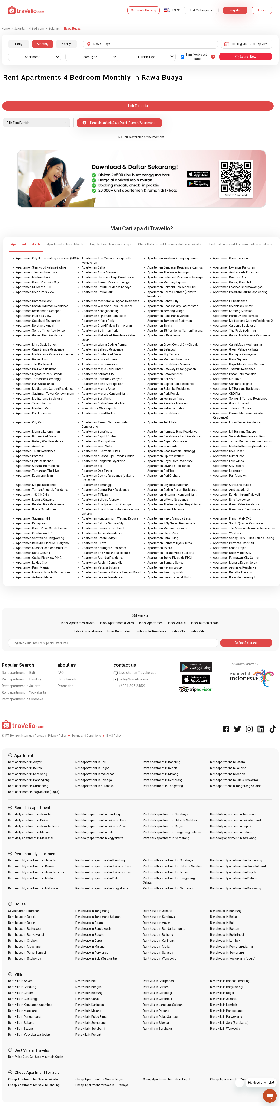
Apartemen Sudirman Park (100, 330)
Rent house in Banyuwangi (26, 934)
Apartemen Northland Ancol (35, 325)
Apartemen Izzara (159, 548)
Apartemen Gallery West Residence (39, 441)
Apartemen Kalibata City (98, 374)
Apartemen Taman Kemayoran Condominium (243, 441)
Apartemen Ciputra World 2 (165, 456)
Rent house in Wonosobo (159, 958)
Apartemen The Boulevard (34, 364)
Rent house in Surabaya (159, 916)
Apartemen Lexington (227, 470)
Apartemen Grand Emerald (231, 403)
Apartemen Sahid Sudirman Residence (42, 306)
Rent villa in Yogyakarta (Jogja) (29, 1034)
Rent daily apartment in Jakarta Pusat (101, 826)
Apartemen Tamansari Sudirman (169, 320)
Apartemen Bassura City (229, 277)
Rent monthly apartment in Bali (96, 878)
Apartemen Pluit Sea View (33, 316)
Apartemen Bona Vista (97, 431)
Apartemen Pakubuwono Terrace (235, 316)
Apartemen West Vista (97, 446)
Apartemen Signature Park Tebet (104, 316)
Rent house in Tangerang (92, 911)
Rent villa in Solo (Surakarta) (229, 1022)
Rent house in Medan (157, 946)
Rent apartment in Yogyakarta (24, 692)
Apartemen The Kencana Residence (106, 552)
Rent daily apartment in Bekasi (28, 820)
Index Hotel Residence (151, 631)
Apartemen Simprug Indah (165, 572)
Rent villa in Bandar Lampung (229, 981)
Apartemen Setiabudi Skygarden (38, 320)
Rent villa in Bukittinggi (23, 999)
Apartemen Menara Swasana (167, 528)
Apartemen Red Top (161, 470)
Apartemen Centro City (162, 301)
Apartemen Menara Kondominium (105, 393)
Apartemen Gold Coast (228, 451)
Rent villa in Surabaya (157, 1028)
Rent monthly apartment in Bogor (165, 872)
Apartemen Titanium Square (232, 408)
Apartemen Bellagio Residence (102, 349)
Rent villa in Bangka (88, 987)
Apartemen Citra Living (162, 538)
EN (174, 10)
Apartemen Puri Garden (163, 446)
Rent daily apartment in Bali (93, 832)
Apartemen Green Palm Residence (236, 504)
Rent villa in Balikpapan (158, 981)
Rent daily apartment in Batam (230, 832)
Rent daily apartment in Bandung (97, 814)
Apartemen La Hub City (31, 562)
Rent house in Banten (224, 928)
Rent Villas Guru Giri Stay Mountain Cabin (35, 1056)
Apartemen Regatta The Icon (232, 572)
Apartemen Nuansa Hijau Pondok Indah (108, 456)
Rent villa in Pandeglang (226, 1010)
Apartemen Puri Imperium (33, 413)
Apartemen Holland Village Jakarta (170, 552)
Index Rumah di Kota (205, 623)
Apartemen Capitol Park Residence (170, 384)
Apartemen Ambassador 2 (231, 489)
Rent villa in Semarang (90, 1022)
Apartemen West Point (228, 533)
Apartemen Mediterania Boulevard (39, 398)
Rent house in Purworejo (91, 952)
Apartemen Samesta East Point (103, 528)
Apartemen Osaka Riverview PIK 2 (39, 557)
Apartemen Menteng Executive (168, 359)
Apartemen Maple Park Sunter (102, 369)
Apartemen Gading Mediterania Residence (241, 335)
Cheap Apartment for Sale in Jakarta (33, 1079)
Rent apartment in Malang (160, 774)
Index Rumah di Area (88, 631)
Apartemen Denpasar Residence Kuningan (175, 267)
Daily (18, 44)
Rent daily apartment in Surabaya (165, 814)
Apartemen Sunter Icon (228, 456)
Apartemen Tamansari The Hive (37, 470)
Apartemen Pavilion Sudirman (36, 369)
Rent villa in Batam (20, 993)
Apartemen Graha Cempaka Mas (104, 403)
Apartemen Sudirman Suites (101, 451)
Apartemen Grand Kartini (98, 413)
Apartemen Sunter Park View (101, 354)
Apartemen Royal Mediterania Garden (238, 364)
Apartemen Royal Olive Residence (170, 461)
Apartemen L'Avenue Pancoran (234, 267)
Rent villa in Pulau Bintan (91, 1016)
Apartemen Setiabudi (161, 349)
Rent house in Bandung (225, 911)
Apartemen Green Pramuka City (37, 282)
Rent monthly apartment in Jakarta (32, 860)
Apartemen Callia (93, 267)
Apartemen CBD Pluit (227, 393)
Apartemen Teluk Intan (162, 422)
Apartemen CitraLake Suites (232, 485)
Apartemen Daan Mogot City (232, 552)
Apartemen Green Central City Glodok (172, 344)
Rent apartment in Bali (18, 673)
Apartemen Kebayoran (31, 523)
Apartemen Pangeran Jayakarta (103, 461)
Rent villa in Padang (156, 1010)
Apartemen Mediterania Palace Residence (44, 354)
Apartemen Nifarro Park (98, 320)
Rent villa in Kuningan (89, 1004)
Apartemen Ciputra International (38, 466)
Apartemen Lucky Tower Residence (237, 422)
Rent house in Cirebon (23, 940)
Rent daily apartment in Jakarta (29, 814)
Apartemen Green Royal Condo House (41, 528)
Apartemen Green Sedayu (99, 538)
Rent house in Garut (88, 940)
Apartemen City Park (30, 422)
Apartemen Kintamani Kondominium (172, 494)
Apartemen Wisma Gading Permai (104, 344)
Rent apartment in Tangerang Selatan (235, 786)
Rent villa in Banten (156, 987)
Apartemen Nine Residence (231, 499)
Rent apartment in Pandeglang (29, 780)
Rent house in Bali (222, 922)
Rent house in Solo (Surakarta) (96, 958)
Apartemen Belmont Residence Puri (171, 287)
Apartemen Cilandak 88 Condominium (41, 548)
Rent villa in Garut (87, 999)
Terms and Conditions (86, 735)
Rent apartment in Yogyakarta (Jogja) (33, 792)
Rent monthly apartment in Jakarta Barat (238, 866)
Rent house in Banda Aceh (93, 928)
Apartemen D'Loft (94, 543)
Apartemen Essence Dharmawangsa (238, 287)
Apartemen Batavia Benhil (165, 374)
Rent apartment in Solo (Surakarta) (234, 780)
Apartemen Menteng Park (33, 408)
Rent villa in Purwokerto (226, 1016)
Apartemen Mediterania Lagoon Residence (110, 301)
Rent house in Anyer (156, 922)
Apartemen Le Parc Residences (103, 577)
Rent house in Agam (89, 922)
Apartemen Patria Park (97, 292)
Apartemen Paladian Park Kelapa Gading (240, 292)
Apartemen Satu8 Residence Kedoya (106, 287)
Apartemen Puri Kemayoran (100, 364)
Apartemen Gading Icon (32, 359)
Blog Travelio (67, 679)
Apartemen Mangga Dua (98, 441)
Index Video (198, 631)
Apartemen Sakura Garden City (102, 523)
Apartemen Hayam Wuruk (164, 567)
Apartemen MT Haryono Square (234, 431)
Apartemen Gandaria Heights (232, 384)
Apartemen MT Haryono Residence (236, 388)
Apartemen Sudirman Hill (33, 518)
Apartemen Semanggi (97, 485)
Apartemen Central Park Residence (105, 489)
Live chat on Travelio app (135, 673)
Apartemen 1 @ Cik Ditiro (33, 494)
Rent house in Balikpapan (25, 928)
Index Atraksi (177, 623)
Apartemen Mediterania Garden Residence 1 (46, 388)
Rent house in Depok (22, 916)
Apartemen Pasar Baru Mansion (234, 374)
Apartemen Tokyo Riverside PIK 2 (169, 557)
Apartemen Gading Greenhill (232, 282)
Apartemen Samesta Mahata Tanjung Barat (111, 572)
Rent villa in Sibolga (156, 1022)
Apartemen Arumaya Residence (234, 567)
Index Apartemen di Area (117, 623)
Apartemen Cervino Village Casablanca (108, 277)
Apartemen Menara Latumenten (38, 431)
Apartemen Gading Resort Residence (172, 489)
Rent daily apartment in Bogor (163, 826)
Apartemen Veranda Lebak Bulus (169, 577)
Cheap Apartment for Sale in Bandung (34, 1085)
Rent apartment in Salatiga (93, 780)
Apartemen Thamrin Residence (234, 369)
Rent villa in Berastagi (157, 993)
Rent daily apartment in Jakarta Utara (100, 820)
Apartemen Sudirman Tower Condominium (45, 393)
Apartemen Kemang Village (165, 311)
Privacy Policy (57, 735)
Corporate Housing (143, 10)
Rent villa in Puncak (88, 1034)
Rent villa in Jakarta (223, 999)
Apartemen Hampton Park (34, 301)
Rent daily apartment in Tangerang (233, 814)
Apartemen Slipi (92, 466)
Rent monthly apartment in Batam (233, 878)
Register (235, 10)
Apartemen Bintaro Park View (36, 436)
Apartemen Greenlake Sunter (233, 306)
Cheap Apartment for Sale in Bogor (99, 1079)
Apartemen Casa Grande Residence (40, 349)
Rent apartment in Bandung (22, 679)
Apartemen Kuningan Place (165, 398)
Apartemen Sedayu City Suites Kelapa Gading (243, 538)
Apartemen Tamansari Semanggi (38, 379)
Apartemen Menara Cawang (35, 499)
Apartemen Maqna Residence (36, 485)
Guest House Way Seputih (99, 408)
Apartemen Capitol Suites (99, 436)
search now (245, 57)
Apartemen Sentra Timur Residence (40, 330)
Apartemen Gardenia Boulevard (234, 325)
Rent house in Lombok (225, 940)
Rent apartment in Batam (227, 762)
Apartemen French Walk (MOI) (233, 518)
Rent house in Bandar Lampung (164, 928)
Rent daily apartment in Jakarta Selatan (170, 820)
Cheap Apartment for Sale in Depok (167, 1079)
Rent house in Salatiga (158, 952)
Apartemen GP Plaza (227, 379)
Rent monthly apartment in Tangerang (236, 860)
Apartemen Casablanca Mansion (169, 364)
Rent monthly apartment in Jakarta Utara (103, 866)
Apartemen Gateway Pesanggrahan (171, 369)
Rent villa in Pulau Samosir (160, 1016)
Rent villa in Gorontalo (157, 999)
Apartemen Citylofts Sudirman (168, 485)
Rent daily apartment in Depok (230, 826)
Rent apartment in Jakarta (21, 686)
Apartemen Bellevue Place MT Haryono (42, 543)
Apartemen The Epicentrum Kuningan (107, 504)
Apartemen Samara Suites (165, 562)
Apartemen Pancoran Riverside (168, 316)
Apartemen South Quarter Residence (238, 523)
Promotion (65, 686)
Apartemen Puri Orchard (163, 475)
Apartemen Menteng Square (166, 282)
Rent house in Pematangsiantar (231, 946)
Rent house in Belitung (158, 934)
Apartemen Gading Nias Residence (39, 335)
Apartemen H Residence (163, 335)
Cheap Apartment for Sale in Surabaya (101, 1085)
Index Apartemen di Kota (78, 623)
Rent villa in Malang (88, 1010)
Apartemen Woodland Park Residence (107, 306)
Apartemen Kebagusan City (100, 311)
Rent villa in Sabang (21, 1022)
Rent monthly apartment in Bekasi (31, 866)
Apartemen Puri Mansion (230, 475)
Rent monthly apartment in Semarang (168, 888)
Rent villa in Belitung (88, 993)
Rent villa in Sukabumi (90, 1028)
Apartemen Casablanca (163, 413)
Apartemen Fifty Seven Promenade (171, 523)
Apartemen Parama (29, 456)
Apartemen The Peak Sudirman (234, 330)
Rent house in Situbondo (24, 958)
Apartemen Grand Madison (165, 509)
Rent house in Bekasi (224, 916)
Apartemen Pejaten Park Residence (40, 504)
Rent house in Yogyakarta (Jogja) (232, 958)
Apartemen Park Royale (163, 393)
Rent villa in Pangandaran (25, 1016)
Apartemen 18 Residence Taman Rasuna (175, 330)
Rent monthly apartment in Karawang (235, 888)
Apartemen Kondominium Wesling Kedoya (110, 518)
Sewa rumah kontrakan (24, 911)
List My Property (201, 10)
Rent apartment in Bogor (92, 768)
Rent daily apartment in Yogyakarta (99, 838)
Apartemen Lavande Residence (168, 466)
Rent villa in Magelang (22, 1010)
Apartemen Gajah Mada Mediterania (237, 344)
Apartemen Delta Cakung (33, 552)
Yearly (66, 44)
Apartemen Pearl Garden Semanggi (171, 451)
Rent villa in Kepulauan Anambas (30, 1004)
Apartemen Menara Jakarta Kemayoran (43, 572)
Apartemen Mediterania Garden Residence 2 (243, 320)
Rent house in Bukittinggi (227, 934)
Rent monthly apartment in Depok (233, 872)
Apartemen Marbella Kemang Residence (240, 446)
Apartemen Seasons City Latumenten (172, 306)
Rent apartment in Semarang (162, 780)
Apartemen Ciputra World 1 (34, 533)
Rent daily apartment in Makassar (31, 838)
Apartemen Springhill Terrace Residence (240, 398)
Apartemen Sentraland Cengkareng (40, 538)
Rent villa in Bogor (222, 993)
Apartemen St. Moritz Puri (33, 287)
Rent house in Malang (90, 946)
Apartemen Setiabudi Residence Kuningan (175, 277)
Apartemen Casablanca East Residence (174, 436)
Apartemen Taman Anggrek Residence (42, 489)
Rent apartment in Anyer (25, 762)
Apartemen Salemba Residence (168, 388)
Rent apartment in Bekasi (25, 768)
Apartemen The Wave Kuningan (168, 272)
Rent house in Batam (89, 934)
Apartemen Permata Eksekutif (233, 543)
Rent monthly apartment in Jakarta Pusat (103, 872)
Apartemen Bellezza (161, 379)
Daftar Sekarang (246, 642)
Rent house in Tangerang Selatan (98, 916)
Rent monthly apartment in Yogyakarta (101, 888)
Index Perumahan (119, 631)
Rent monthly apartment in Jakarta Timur (36, 872)
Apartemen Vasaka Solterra (100, 567)
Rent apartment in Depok (160, 768)
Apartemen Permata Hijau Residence (172, 431)
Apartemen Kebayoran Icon (34, 475)
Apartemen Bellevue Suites (165, 408)
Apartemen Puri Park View (99, 359)
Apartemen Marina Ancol (98, 388)
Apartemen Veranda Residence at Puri (239, 436)
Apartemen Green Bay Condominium (238, 509)
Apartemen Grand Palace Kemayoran (107, 325)
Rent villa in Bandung (22, 987)
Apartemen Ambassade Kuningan (236, 272)
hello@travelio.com (130, 679)
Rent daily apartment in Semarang (166, 838)
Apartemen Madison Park (33, 277)
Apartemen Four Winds (228, 461)
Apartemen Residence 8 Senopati (38, 311)
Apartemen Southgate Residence (104, 548)
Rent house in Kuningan (159, 940)
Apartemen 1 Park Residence (35, 451)
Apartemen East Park (96, 398)
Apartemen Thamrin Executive (36, 272)
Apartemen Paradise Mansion (167, 403)
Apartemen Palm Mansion (33, 567)
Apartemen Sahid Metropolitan (102, 384)
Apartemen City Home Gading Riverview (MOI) (47, 258)
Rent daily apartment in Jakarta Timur (34, 826)
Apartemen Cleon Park (162, 533)
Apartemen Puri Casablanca (35, 384)
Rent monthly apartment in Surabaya (168, 860)
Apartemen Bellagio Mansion (101, 499)
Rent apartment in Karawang (27, 774)
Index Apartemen (151, 623)
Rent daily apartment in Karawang (233, 838)
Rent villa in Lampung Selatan (163, 1004)
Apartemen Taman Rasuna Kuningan (106, 282)
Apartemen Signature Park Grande (39, 374)
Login (262, 10)
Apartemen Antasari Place (34, 577)
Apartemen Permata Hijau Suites (169, 543)
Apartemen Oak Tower (97, 470)
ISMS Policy (114, 735)
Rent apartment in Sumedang (28, 786)
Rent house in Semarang (227, 952)
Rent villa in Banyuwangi (226, 987)
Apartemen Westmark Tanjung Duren (172, 258)
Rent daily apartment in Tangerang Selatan (172, 832)
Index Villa (178, 631)
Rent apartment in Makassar (94, 774)
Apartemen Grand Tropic (229, 548)
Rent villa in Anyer (20, 981)
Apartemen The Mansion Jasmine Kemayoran (244, 528)
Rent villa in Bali (85, 981)
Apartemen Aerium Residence (102, 533)
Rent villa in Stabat (20, 1028)
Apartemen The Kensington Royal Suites (174, 504)
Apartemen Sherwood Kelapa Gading (41, 267)
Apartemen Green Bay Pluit (231, 258)
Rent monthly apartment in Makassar (33, 888)
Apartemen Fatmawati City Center (236, 557)
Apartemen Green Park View (35, 292)
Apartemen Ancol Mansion (100, 272)
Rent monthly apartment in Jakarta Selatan (172, 866)
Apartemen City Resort (228, 466)
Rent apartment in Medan (227, 774)
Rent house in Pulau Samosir (27, 952)
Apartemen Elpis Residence (34, 461)
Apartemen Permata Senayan (102, 379)
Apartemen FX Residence (230, 301)
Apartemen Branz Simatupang (36, 509)
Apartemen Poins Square (230, 359)
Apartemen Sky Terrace (163, 354)
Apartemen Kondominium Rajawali (236, 494)
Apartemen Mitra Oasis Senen (36, 344)
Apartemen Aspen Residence (167, 441)
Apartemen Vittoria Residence (167, 499)
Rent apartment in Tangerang (163, 786)
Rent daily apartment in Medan (29, 832)
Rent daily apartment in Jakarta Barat (235, 820)
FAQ (60, 673)
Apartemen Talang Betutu (33, 403)
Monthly (43, 44)
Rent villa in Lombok (223, 1004)
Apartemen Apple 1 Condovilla (102, 562)
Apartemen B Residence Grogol (234, 577)
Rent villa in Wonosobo (225, 1028)
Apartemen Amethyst (31, 446)
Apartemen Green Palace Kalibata (235, 349)
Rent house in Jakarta (157, 911)
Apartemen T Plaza (95, 494)
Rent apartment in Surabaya (22, 699)
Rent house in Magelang (24, 946)
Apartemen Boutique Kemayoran (235, 354)
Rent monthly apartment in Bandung (100, 860)
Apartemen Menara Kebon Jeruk (235, 562)
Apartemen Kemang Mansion (233, 311)
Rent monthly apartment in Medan (31, 878)
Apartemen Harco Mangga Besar (169, 518)
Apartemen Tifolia (159, 325)
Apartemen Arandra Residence (102, 557)
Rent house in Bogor (21, 922)
